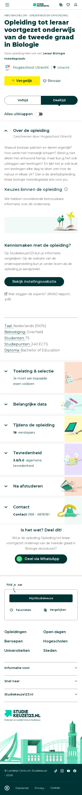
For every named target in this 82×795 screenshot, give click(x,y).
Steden (50, 651)
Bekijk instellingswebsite (34, 281)
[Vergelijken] (61, 5)
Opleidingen (15, 632)
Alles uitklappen (23, 114)
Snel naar (12, 681)
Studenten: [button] (14, 338)
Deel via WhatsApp (37, 559)
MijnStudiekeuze (41, 598)
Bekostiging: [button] (15, 332)
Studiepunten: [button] (17, 344)
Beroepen (13, 641)
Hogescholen (55, 641)
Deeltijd (59, 100)
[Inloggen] (76, 5)
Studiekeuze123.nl (18, 694)
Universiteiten (17, 651)
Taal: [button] (8, 326)
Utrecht (63, 68)
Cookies (55, 788)
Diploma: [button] (12, 350)
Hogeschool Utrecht (31, 67)
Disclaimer (23, 788)
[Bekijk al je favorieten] (20, 610)
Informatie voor (17, 668)
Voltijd (23, 100)
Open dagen (54, 632)
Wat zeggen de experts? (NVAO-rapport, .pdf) (37, 296)
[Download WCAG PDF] (7, 788)
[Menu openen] (7, 4)
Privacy (40, 788)
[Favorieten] (68, 5)
